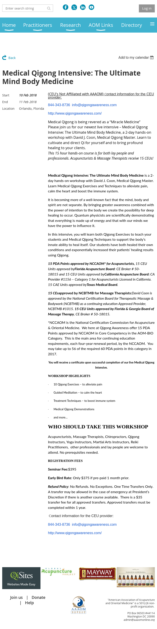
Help (29, 602)
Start (5, 95)
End (5, 102)
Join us (16, 597)
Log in (146, 8)
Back (12, 57)
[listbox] (136, 57)
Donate (38, 597)
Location (8, 108)
